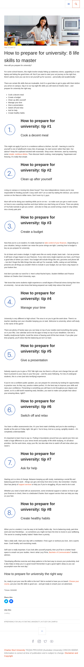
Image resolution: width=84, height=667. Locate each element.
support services (25, 484)
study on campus (49, 622)
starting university (31, 622)
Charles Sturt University (14, 650)
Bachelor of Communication (59, 552)
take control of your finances (55, 243)
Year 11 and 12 (9, 47)
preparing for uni (13, 622)
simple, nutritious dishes (18, 154)
